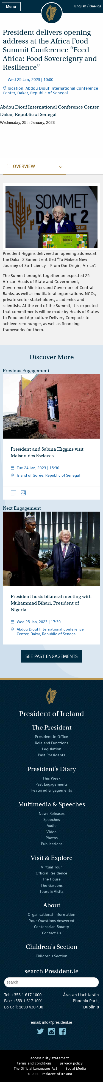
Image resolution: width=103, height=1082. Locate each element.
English (80, 6)
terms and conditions (34, 1063)
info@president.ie (57, 1022)
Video (51, 831)
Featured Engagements (51, 790)
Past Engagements (51, 784)
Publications (51, 843)
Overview (21, 166)
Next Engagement (22, 508)
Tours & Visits (51, 891)
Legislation (51, 748)
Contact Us (51, 932)
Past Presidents (51, 755)
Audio (52, 825)
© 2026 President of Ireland (49, 1074)
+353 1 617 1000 (26, 994)
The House (51, 879)
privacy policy (71, 1063)
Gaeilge (95, 6)
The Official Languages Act (35, 1068)
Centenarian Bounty (51, 926)
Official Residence (51, 873)
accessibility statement (49, 1058)
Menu (11, 6)
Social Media (76, 1068)
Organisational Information (51, 914)
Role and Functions (51, 742)
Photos (52, 837)
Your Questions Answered (51, 920)
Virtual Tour (51, 866)
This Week (51, 777)
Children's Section (51, 955)
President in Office (51, 736)
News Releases (52, 813)
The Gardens (52, 885)
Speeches (51, 819)
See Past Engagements (52, 656)
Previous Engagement (26, 371)
